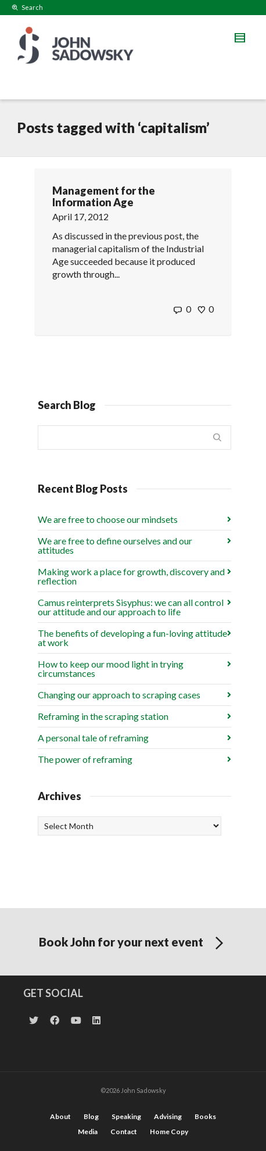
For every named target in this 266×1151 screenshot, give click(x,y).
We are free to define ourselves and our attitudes (115, 545)
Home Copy (169, 1131)
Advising (168, 1116)
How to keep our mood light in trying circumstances (111, 668)
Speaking (126, 1116)
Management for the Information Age (103, 196)
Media (88, 1131)
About (60, 1116)
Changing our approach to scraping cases (119, 694)
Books (205, 1116)
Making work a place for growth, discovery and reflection (131, 576)
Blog (91, 1116)
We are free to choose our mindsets (108, 519)
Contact (123, 1131)
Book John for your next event (133, 943)
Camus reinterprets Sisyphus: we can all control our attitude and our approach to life (131, 607)
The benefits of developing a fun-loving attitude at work (132, 638)
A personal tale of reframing (93, 737)
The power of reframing (85, 759)
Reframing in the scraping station (103, 716)
